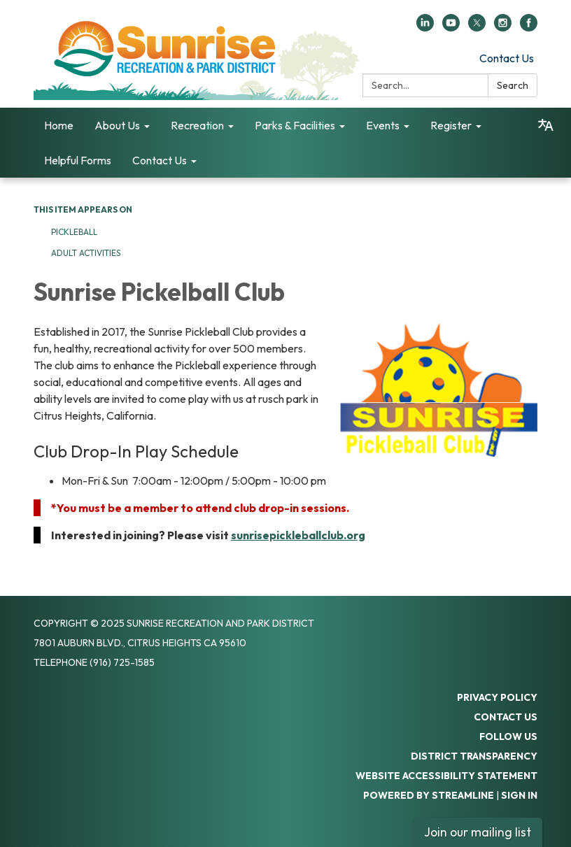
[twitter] (477, 27)
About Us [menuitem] (117, 125)
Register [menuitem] (451, 125)
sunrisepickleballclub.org (298, 535)
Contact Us (506, 58)
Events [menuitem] (383, 125)
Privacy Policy (497, 697)
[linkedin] (425, 27)
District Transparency (474, 756)
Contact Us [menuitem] (159, 160)
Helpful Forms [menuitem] (77, 160)
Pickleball (74, 232)
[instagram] (503, 27)
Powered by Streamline (428, 795)
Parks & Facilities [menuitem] (295, 125)
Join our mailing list (477, 832)
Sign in (519, 795)
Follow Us (508, 736)
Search (512, 85)
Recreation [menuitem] (197, 125)
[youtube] (451, 27)
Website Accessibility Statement (446, 775)
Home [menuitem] (58, 125)
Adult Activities (85, 253)
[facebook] (528, 27)
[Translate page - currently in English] (545, 125)
